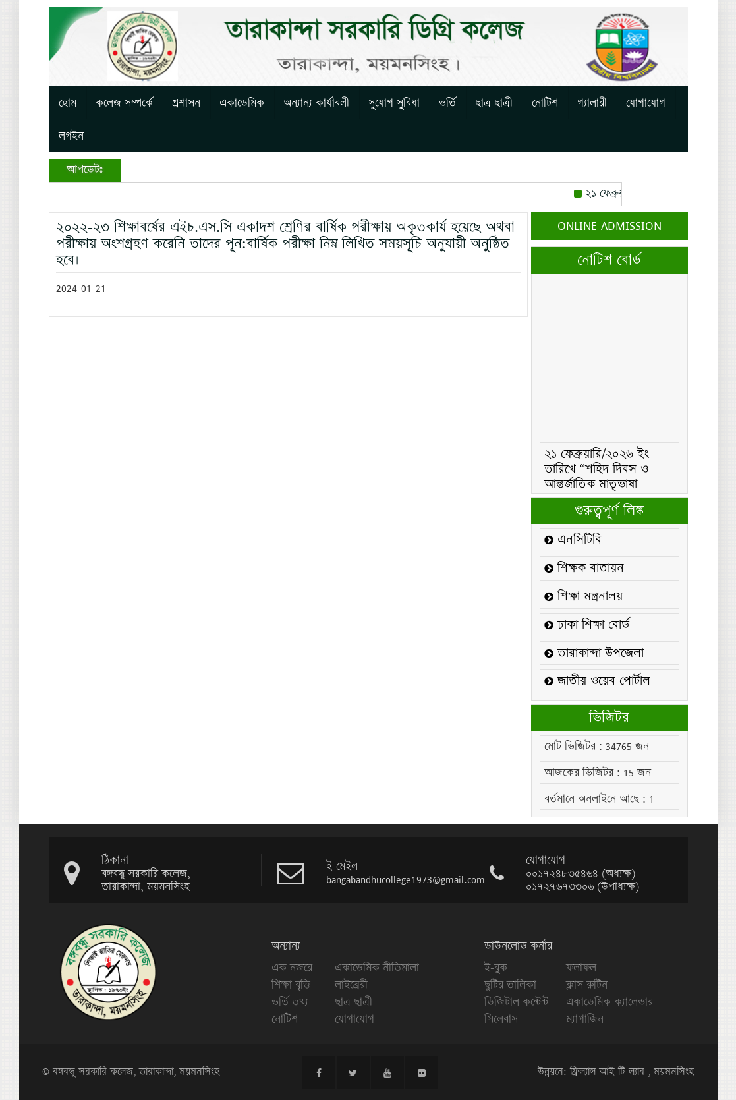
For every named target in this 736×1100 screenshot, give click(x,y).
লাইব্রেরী (351, 984)
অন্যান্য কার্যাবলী (316, 103)
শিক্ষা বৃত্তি (290, 984)
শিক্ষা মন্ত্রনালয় (583, 596)
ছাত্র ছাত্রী (494, 103)
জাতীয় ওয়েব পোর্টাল (597, 681)
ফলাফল (581, 967)
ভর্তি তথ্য (289, 1002)
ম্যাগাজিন (585, 1019)
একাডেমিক (241, 103)
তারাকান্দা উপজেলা (594, 653)
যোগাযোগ (645, 103)
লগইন (71, 136)
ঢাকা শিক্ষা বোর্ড (586, 625)
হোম (67, 103)
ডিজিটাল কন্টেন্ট (516, 1002)
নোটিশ (545, 103)
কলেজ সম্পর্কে (124, 103)
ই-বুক (495, 967)
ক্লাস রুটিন (587, 984)
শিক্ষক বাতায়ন (584, 568)
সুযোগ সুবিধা (394, 103)
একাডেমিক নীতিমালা (377, 967)
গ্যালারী (592, 103)
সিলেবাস (501, 1019)
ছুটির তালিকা (510, 984)
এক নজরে (291, 967)
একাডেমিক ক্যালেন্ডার (609, 1002)
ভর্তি (447, 103)
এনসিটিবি (573, 540)
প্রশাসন (186, 103)
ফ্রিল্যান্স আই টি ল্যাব (607, 1071)
